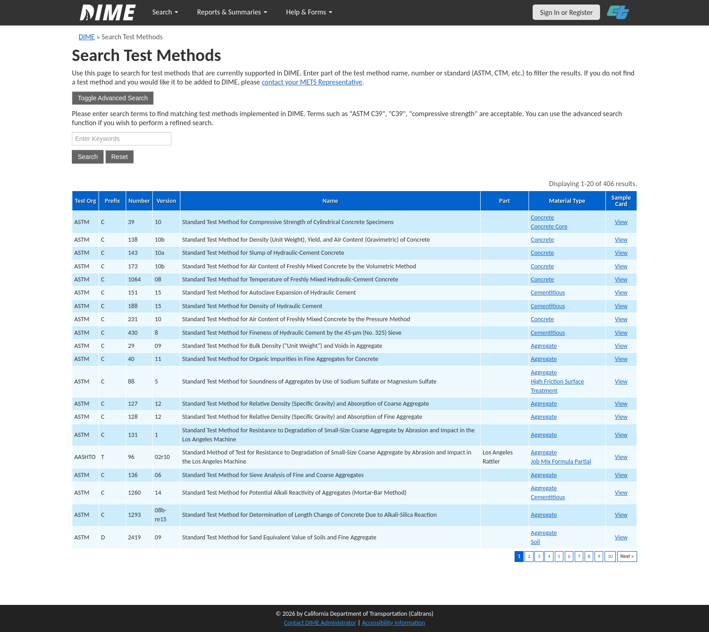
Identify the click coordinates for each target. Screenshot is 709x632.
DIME (87, 37)
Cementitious (548, 292)
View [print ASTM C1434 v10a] (621, 253)
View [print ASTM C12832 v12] (621, 417)
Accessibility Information (393, 623)
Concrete (542, 217)
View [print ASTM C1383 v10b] (621, 239)
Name (330, 201)
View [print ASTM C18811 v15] (621, 306)
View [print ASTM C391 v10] (621, 222)
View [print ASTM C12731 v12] (621, 403)
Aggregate (544, 346)
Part (504, 201)
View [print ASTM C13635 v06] (621, 475)
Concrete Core (549, 226)
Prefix (112, 201)
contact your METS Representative (312, 82)
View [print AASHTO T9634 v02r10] (621, 457)
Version (166, 201)
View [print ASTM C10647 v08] (621, 279)
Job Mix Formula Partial (561, 461)
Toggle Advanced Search (113, 98)
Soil (535, 542)
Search (165, 12)
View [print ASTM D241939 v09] (621, 537)
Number (139, 201)
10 (610, 556)
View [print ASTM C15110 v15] (621, 292)
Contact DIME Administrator (320, 623)
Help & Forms (309, 12)
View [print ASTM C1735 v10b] (621, 266)
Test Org (85, 201)
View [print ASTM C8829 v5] (621, 381)
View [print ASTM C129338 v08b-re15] (621, 515)
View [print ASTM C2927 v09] (621, 346)
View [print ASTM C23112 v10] (621, 319)
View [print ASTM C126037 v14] (621, 492)
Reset (119, 156)
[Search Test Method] (121, 138)
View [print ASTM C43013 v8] (621, 333)
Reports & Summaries (232, 12)
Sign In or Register (566, 12)
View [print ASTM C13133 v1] (621, 435)
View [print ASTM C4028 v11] (621, 359)
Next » (627, 556)
